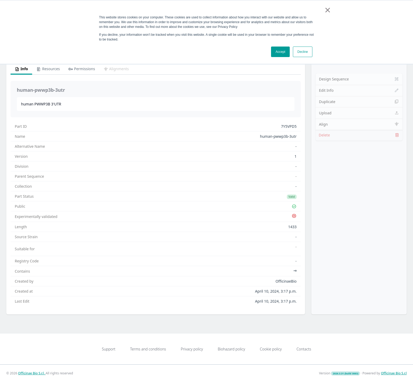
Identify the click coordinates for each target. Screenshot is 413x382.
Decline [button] (302, 52)
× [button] (327, 10)
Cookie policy (271, 349)
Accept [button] (280, 52)
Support (108, 349)
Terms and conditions (148, 349)
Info (21, 69)
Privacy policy (192, 349)
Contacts (304, 349)
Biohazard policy (231, 349)
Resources (48, 69)
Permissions (81, 69)
